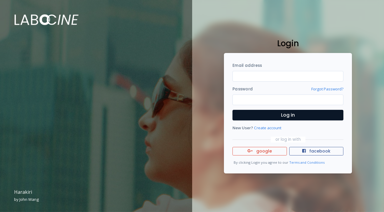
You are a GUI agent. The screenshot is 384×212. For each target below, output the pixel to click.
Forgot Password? (327, 89)
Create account (267, 127)
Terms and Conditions (307, 162)
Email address (247, 65)
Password (242, 89)
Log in (288, 115)
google (259, 151)
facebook (316, 151)
